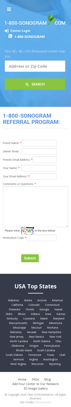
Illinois (22, 314)
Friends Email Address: (18, 159)
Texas (50, 355)
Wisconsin (37, 364)
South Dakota (14, 355)
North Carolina (19, 341)
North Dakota (41, 341)
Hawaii (58, 309)
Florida (30, 309)
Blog (47, 379)
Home (22, 379)
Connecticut (52, 305)
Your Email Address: (16, 176)
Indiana (35, 314)
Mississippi (19, 327)
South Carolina (46, 350)
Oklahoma (17, 346)
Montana (52, 327)
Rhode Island (24, 350)
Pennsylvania (52, 346)
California (17, 305)
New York (55, 336)
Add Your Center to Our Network (35, 384)
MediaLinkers (43, 402)
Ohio (58, 341)
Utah (62, 355)
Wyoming (55, 364)
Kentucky (12, 318)
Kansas (60, 314)
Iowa (48, 314)
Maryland (58, 318)
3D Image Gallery (35, 388)
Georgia (44, 309)
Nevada (31, 332)
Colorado (34, 305)
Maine (44, 318)
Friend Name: (12, 143)
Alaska (28, 300)
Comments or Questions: (19, 184)
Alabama (13, 300)
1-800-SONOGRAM (29, 36)
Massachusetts (18, 323)
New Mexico (36, 336)
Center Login (20, 31)
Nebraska (16, 332)
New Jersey (16, 336)
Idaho (9, 314)
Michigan (38, 323)
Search (35, 84)
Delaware (14, 309)
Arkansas (57, 300)
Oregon (34, 346)
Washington (50, 359)
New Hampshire (51, 332)
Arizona (42, 300)
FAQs (35, 379)
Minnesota (55, 323)
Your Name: (11, 168)
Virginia (33, 359)
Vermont (18, 359)
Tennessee (34, 355)
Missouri (36, 327)
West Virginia (18, 364)
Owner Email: (11, 151)
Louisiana (29, 318)
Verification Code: (15, 238)
